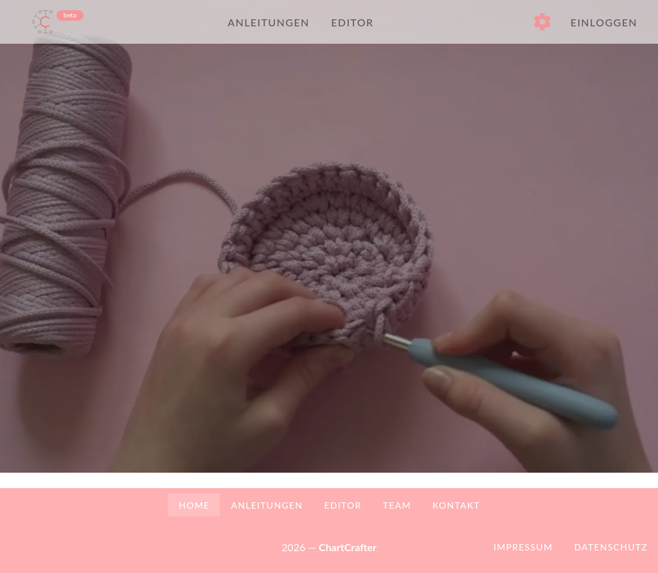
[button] (542, 22)
